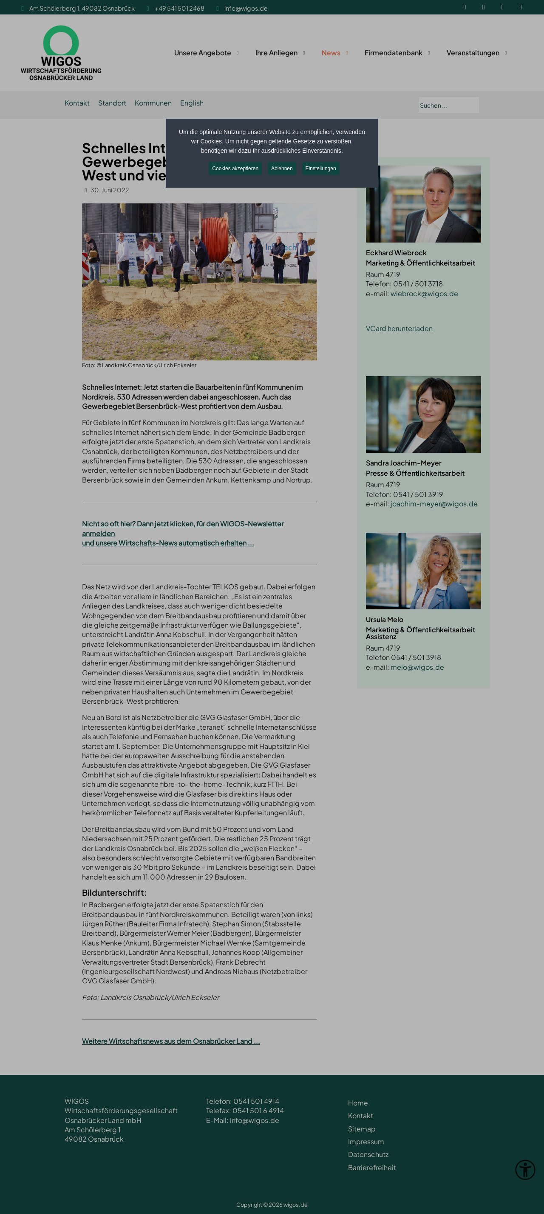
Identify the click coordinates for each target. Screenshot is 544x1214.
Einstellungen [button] (321, 168)
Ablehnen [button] (282, 168)
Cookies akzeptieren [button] (235, 168)
